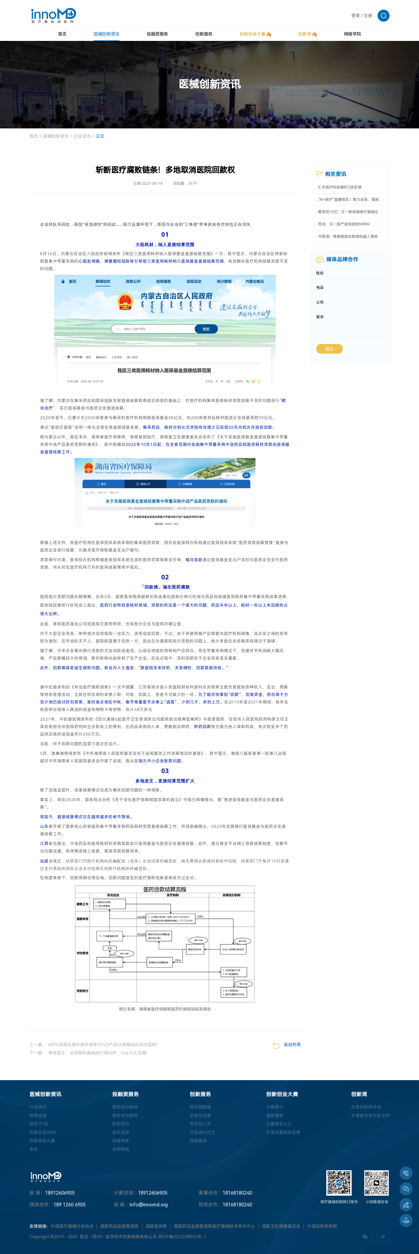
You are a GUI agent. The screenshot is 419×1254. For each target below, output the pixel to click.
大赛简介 (274, 1107)
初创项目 (120, 1124)
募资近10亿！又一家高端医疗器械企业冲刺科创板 (351, 213)
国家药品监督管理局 (119, 1227)
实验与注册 (200, 1115)
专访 (33, 1149)
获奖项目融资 (125, 1107)
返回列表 (287, 1045)
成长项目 (120, 1132)
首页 (33, 136)
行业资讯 (82, 136)
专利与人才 (200, 1124)
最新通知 (274, 1115)
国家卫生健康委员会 (281, 1227)
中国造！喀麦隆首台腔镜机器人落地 (348, 238)
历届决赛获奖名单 (283, 1132)
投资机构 (120, 1149)
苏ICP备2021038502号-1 (182, 1237)
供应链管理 (200, 1107)
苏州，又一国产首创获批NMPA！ (345, 225)
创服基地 (198, 1141)
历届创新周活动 (366, 1107)
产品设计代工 (202, 1132)
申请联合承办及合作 (370, 1115)
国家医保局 (156, 1227)
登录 (355, 15)
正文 (100, 136)
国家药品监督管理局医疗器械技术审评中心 (214, 1227)
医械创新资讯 (56, 136)
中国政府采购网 (322, 1227)
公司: (320, 305)
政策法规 (37, 1115)
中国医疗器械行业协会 (72, 1227)
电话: (320, 290)
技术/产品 (38, 1124)
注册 (368, 15)
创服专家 (120, 1141)
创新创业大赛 (42, 1141)
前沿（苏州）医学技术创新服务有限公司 (118, 1237)
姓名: (320, 275)
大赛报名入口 (279, 1124)
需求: (320, 320)
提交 (329, 351)
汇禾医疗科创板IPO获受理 (339, 187)
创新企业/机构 (43, 1132)
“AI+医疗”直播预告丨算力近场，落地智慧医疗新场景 (351, 200)
